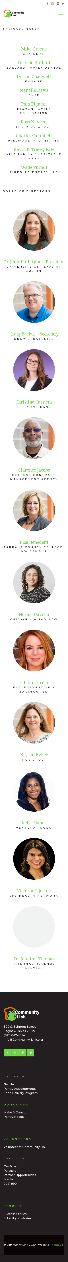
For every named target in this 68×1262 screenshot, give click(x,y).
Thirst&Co (56, 1244)
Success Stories (15, 1214)
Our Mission (12, 1166)
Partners (10, 1170)
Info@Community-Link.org (23, 1039)
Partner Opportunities (20, 1175)
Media (8, 1179)
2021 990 (10, 1183)
